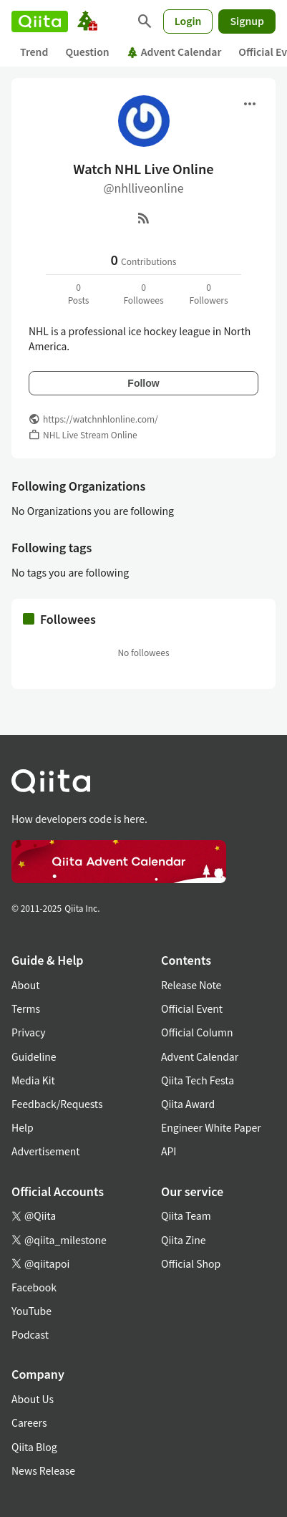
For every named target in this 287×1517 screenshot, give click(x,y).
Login (188, 21)
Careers (29, 1422)
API (168, 1151)
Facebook (34, 1287)
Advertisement (45, 1151)
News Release (43, 1470)
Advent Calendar (174, 51)
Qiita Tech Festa (197, 1080)
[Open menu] (249, 104)
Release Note (191, 985)
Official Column (197, 1032)
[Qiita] (39, 21)
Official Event (192, 1008)
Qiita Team (186, 1215)
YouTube (31, 1311)
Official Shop (190, 1263)
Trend (34, 51)
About (25, 985)
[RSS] (144, 217)
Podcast (30, 1334)
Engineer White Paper (211, 1127)
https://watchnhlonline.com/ (100, 419)
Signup (247, 21)
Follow (143, 383)
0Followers (208, 293)
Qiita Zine (183, 1240)
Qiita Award (188, 1104)
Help (22, 1127)
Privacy (28, 1032)
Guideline (34, 1056)
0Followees (143, 293)
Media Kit (33, 1080)
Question (87, 51)
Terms (25, 1008)
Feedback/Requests (57, 1104)
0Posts (78, 293)
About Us (32, 1399)
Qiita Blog (34, 1447)
